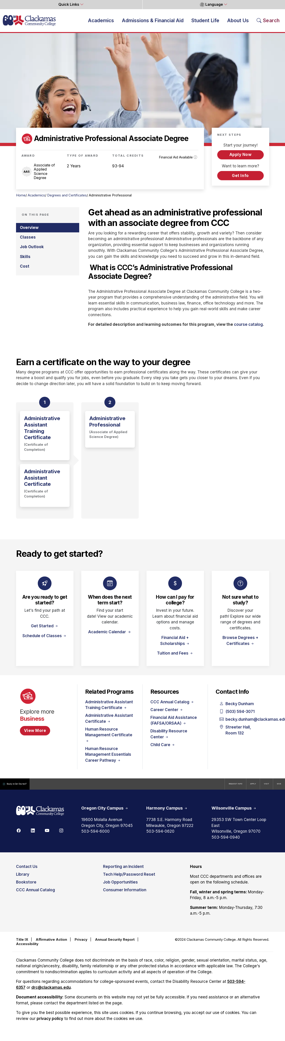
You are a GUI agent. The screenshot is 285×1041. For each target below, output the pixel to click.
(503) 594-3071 (237, 716)
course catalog (248, 328)
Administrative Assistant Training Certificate (109, 709)
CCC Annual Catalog (172, 706)
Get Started (45, 630)
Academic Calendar (107, 635)
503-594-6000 (95, 835)
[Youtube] (47, 834)
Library (22, 878)
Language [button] (211, 4)
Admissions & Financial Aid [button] (153, 22)
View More (35, 734)
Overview (29, 231)
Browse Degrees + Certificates (240, 644)
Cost (24, 270)
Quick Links (69, 4)
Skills (25, 260)
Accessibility (27, 948)
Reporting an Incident (123, 870)
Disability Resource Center (168, 738)
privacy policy (50, 1022)
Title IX (22, 943)
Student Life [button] (205, 22)
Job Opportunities (120, 886)
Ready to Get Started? (25, 788)
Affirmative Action (51, 943)
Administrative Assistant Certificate (109, 722)
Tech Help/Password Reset (129, 878)
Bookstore (26, 886)
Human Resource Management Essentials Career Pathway (108, 758)
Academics (36, 199)
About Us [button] (238, 22)
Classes (28, 241)
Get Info (240, 179)
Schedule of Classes (44, 639)
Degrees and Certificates (67, 199)
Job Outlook (32, 250)
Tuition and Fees (175, 657)
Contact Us (27, 870)
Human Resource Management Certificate (108, 739)
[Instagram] (61, 834)
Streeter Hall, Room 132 (235, 734)
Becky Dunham (237, 708)
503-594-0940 (226, 841)
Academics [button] (101, 22)
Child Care (162, 748)
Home (21, 199)
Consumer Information (124, 894)
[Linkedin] (33, 834)
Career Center (166, 713)
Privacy (81, 943)
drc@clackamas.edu (51, 991)
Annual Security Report (115, 943)
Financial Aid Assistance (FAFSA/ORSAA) (173, 724)
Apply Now (240, 158)
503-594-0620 (160, 835)
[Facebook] (19, 834)
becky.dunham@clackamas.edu (240, 723)
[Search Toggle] (268, 22)
